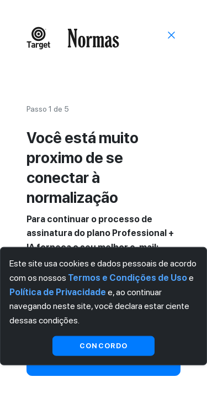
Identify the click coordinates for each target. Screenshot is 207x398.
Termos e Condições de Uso (127, 278)
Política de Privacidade (57, 291)
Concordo (103, 345)
